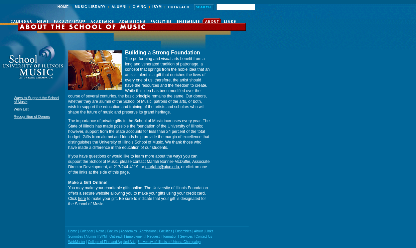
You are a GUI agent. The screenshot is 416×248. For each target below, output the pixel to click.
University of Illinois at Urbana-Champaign (169, 242)
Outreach (116, 236)
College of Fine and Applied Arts (111, 242)
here (82, 198)
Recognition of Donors (32, 116)
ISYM (157, 7)
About (198, 231)
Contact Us (203, 236)
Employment (135, 236)
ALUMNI (119, 7)
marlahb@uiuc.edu (162, 167)
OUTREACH (178, 7)
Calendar (87, 231)
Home (72, 231)
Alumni (91, 236)
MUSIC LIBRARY (90, 7)
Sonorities (75, 236)
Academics (129, 231)
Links (209, 231)
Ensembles (183, 231)
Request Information (162, 236)
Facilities (165, 231)
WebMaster (76, 242)
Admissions (147, 231)
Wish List (21, 109)
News (100, 231)
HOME (63, 7)
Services (186, 236)
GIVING (139, 7)
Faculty (112, 231)
